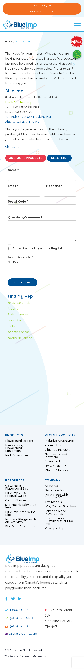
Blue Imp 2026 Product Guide (15, 494)
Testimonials (53, 502)
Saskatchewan (18, 314)
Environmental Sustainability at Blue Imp (59, 521)
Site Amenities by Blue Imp (20, 506)
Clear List (59, 158)
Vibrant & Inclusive (57, 449)
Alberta (13, 308)
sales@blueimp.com (21, 633)
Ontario (13, 326)
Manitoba (14, 320)
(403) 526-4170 (19, 618)
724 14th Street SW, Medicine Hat (28, 116)
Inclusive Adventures (59, 440)
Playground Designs (19, 440)
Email (13, 186)
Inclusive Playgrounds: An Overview (21, 521)
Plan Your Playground (20, 526)
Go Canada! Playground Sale (17, 487)
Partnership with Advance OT (56, 496)
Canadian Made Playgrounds (55, 512)
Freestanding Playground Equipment (14, 448)
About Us (51, 486)
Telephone (53, 186)
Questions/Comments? (25, 217)
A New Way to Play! (42, 8)
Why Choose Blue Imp (60, 506)
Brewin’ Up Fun (55, 466)
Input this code (20, 257)
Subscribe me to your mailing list (37, 248)
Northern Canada (20, 338)
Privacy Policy (54, 528)
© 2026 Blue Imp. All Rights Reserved (23, 650)
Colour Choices (15, 500)
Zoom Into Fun (55, 445)
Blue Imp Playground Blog (20, 513)
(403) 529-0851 (18, 626)
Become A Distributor (60, 490)
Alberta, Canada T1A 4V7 (22, 121)
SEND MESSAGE (22, 282)
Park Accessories (16, 455)
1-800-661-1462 (18, 610)
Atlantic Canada (19, 332)
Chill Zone (12, 146)
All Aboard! (52, 461)
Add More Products (26, 158)
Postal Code (18, 201)
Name (13, 170)
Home (8, 41)
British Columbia (19, 302)
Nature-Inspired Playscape (56, 455)
